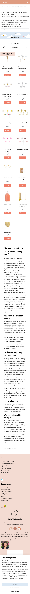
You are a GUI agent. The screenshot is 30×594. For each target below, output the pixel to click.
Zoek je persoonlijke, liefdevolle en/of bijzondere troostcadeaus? (13, 7)
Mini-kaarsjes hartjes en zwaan (22, 122)
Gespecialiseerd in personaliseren (10, 24)
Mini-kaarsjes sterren (22, 94)
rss (22, 588)
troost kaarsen (16, 411)
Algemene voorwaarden (7, 498)
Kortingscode (4, 475)
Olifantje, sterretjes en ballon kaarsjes (22, 67)
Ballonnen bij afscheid (6, 467)
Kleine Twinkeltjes (5, 536)
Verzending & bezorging (7, 487)
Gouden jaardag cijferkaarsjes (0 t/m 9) (7, 67)
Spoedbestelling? (5, 489)
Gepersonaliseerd (5, 474)
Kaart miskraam (5, 470)
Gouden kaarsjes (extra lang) (22, 205)
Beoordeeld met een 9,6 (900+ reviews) (11, 26)
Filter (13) (15, 43)
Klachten (3, 496)
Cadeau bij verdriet (6, 468)
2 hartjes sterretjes (7, 177)
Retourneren (4, 493)
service (10, 491)
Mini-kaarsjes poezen (22, 149)
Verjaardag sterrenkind (7, 465)
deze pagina (9, 397)
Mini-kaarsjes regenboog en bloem (7, 122)
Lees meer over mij (6, 540)
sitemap (19, 588)
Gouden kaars (7, 232)
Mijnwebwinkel (20, 591)
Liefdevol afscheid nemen (7, 461)
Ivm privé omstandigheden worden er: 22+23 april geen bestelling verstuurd (14, 13)
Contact (3, 502)
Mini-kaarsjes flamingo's (7, 150)
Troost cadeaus (5, 472)
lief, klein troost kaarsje (22, 178)
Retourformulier (5, 495)
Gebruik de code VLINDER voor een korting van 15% (15, 16)
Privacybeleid (4, 500)
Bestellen (7, 75)
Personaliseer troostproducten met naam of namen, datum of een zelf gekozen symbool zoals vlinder (14, 21)
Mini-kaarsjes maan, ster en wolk (7, 95)
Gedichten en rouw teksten (8, 463)
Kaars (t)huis (7, 204)
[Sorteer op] (15, 47)
